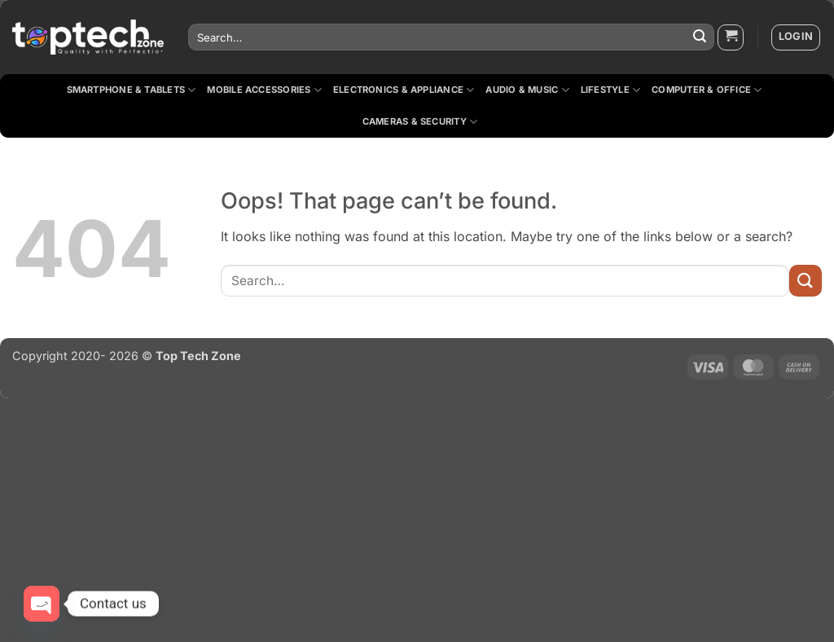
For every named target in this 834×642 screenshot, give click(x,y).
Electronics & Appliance (404, 90)
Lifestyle (610, 90)
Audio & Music (526, 90)
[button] (731, 37)
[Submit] (699, 37)
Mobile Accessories (264, 90)
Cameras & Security (419, 122)
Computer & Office (707, 90)
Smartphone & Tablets (131, 90)
